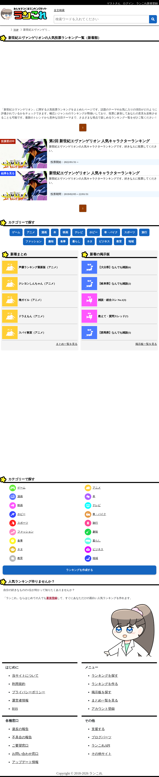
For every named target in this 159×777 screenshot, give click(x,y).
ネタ (89, 241)
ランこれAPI (101, 745)
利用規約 (18, 684)
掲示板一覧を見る (146, 343)
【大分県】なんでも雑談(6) (114, 267)
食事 (63, 241)
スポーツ (129, 232)
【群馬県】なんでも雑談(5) (114, 332)
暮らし (76, 241)
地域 (131, 241)
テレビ (79, 232)
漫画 (44, 232)
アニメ (31, 232)
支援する (98, 729)
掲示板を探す (101, 692)
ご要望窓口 (20, 745)
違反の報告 (20, 729)
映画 (65, 232)
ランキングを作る (105, 684)
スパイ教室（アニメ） (32, 332)
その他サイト (101, 753)
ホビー (93, 232)
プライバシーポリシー (28, 692)
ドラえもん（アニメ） (32, 316)
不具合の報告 (22, 737)
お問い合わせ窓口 (25, 753)
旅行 (144, 232)
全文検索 (59, 10)
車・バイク (111, 232)
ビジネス (104, 241)
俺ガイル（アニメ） (31, 299)
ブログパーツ (101, 737)
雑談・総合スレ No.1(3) (112, 299)
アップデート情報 (25, 762)
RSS (15, 708)
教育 (119, 241)
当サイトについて (25, 675)
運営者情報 (20, 700)
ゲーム (16, 232)
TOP (15, 29)
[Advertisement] (79, 76)
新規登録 (51, 598)
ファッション (33, 241)
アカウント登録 (103, 708)
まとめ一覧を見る (66, 343)
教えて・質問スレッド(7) (113, 316)
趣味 (51, 241)
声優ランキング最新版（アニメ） (39, 267)
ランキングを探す (105, 675)
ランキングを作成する (79, 569)
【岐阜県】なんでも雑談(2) (114, 283)
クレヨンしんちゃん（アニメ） (37, 283)
